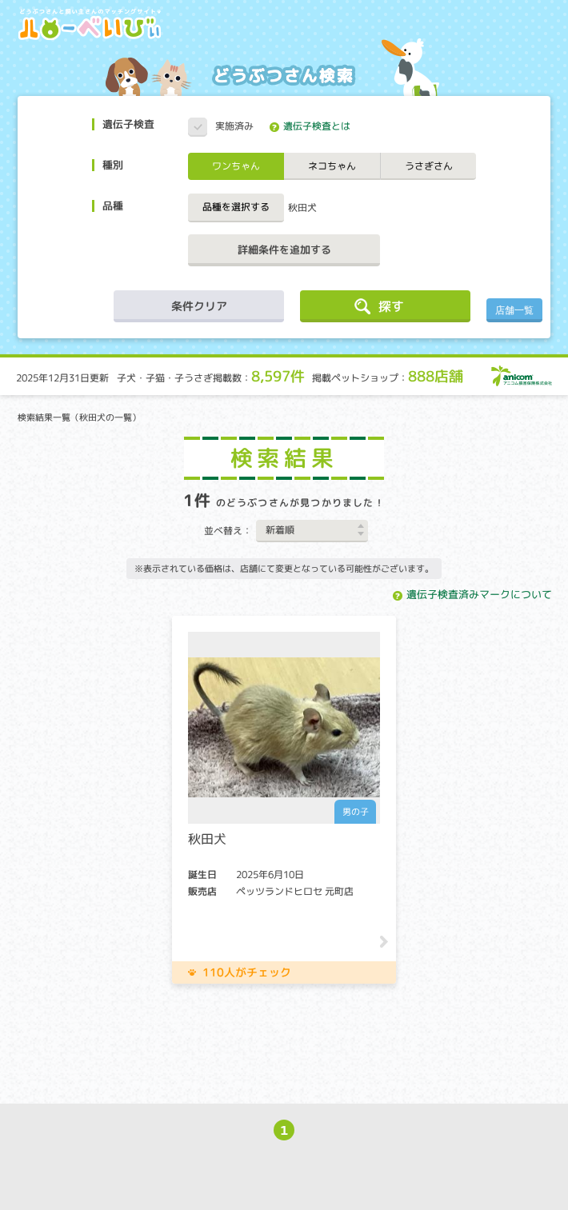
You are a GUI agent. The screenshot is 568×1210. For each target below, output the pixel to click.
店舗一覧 (514, 310)
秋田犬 (302, 207)
